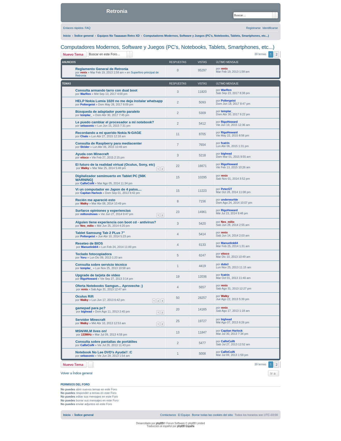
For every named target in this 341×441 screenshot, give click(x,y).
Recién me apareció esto (95, 200)
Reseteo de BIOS (89, 243)
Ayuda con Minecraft (92, 154)
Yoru (83, 257)
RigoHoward (229, 121)
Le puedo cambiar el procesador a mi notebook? (114, 122)
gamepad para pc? (90, 308)
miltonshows (88, 214)
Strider (84, 146)
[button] (280, 54)
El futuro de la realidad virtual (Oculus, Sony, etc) (115, 164)
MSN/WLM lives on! (91, 331)
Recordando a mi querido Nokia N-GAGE (108, 133)
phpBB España (185, 426)
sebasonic (87, 125)
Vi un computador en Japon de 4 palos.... (108, 189)
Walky (85, 168)
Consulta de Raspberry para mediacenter (108, 143)
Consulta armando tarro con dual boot (106, 90)
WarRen (85, 93)
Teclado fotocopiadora (93, 254)
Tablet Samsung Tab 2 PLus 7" (100, 233)
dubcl (224, 264)
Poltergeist (87, 104)
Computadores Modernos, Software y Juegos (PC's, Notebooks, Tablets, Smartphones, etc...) (168, 47)
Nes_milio (87, 225)
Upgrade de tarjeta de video (97, 275)
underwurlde (229, 199)
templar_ (86, 115)
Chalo (84, 136)
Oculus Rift (84, 296)
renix (83, 72)
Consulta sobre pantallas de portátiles (106, 342)
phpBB (160, 423)
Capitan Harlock (91, 192)
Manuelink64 (89, 246)
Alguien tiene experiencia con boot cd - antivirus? (115, 222)
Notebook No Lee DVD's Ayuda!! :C (103, 352)
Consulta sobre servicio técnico (101, 265)
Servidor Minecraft (90, 320)
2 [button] (276, 54)
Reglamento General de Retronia (101, 69)
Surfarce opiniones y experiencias (103, 210)
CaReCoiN (87, 183)
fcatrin (225, 143)
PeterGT (226, 189)
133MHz (86, 334)
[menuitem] (87, 28)
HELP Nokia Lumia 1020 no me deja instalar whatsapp (119, 101)
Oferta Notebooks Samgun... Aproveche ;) (109, 286)
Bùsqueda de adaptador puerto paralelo (107, 111)
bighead (226, 153)
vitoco (84, 157)
